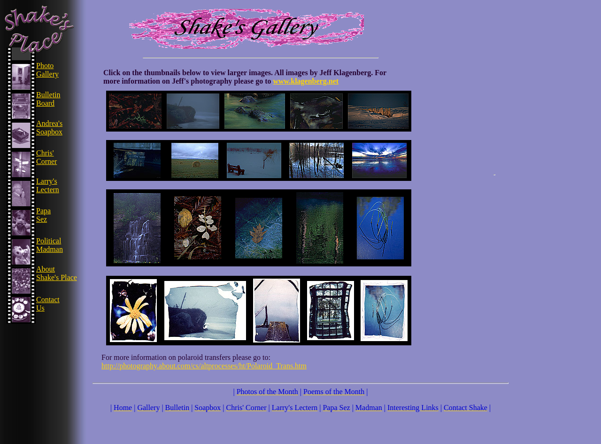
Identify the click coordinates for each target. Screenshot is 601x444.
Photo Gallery (47, 70)
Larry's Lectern (47, 185)
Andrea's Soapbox (49, 127)
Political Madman (49, 245)
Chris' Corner (46, 157)
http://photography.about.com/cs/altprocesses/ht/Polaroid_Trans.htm (204, 366)
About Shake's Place (56, 273)
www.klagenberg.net (306, 81)
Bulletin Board (48, 99)
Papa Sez (43, 215)
